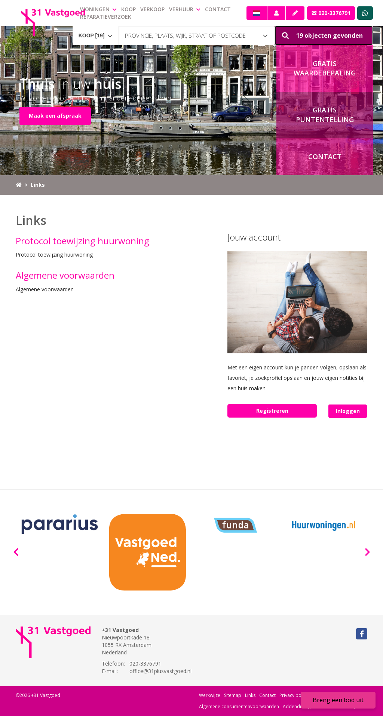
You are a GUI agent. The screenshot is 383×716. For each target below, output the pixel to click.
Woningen (98, 9)
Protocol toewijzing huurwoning (82, 241)
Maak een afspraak (55, 115)
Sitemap (232, 695)
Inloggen (348, 411)
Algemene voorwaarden (65, 275)
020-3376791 (331, 12)
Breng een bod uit (338, 700)
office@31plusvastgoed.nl (160, 671)
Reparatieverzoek (105, 16)
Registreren (272, 410)
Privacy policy (293, 695)
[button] (324, 35)
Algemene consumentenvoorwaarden (239, 706)
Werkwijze (209, 695)
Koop (128, 9)
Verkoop (152, 9)
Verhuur (184, 9)
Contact (218, 9)
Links (250, 695)
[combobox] (96, 32)
